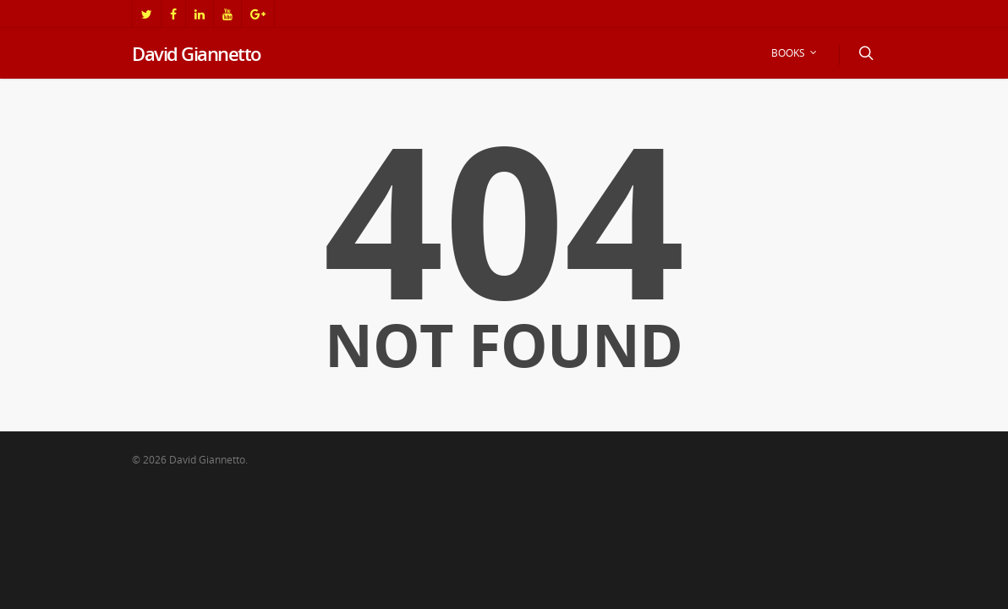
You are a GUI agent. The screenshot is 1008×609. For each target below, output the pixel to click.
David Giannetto (196, 53)
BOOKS (795, 53)
